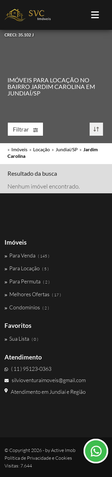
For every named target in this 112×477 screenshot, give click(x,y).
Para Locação (26, 268)
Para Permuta (27, 281)
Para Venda (26, 255)
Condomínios (26, 307)
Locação (41, 149)
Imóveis (19, 149)
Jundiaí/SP (67, 149)
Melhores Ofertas (32, 294)
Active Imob (63, 450)
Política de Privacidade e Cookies (38, 458)
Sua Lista (21, 338)
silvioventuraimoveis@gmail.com (45, 380)
